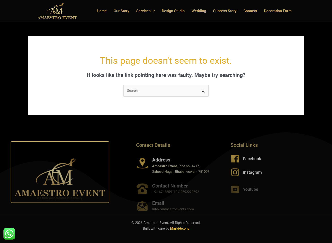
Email (158, 206)
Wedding (199, 11)
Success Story (225, 11)
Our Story (121, 11)
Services (145, 11)
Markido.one (179, 228)
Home (102, 11)
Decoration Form (278, 11)
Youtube (250, 192)
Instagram (252, 175)
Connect (250, 11)
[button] (145, 11)
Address (161, 165)
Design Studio (173, 11)
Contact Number (170, 189)
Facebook (252, 161)
